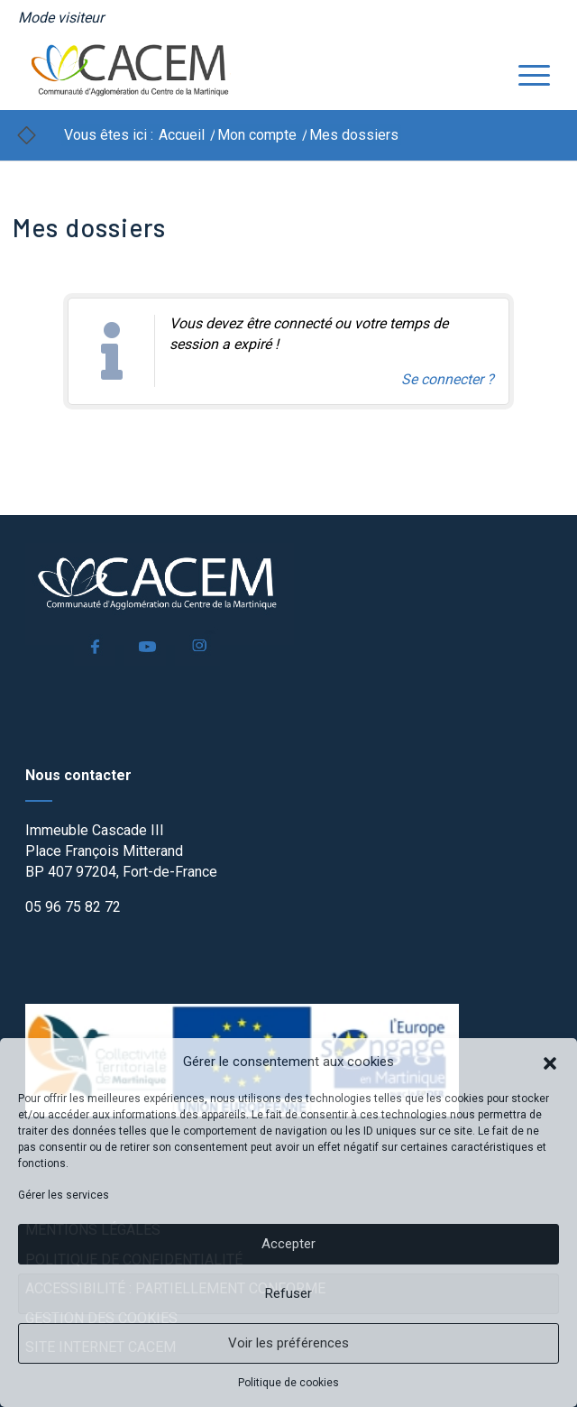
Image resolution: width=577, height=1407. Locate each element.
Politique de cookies (288, 1382)
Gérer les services (63, 1195)
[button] (550, 1062)
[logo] (236, 73)
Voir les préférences (288, 1343)
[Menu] (525, 73)
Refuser (288, 1293)
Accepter (288, 1244)
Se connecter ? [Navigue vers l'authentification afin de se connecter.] (447, 379)
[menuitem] (61, 18)
